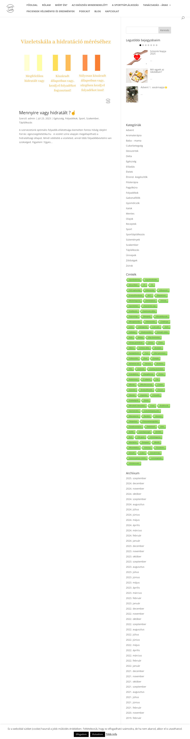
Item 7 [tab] (156, 45)
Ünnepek (131, 255)
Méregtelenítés (134, 322)
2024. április (133, 525)
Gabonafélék (133, 197)
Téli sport (140, 437)
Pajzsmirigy (133, 316)
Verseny (148, 364)
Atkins (131, 348)
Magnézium (161, 295)
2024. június (133, 514)
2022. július (132, 634)
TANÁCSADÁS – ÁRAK (155, 5)
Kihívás (163, 301)
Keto (131, 337)
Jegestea (143, 395)
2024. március (134, 530)
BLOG (97, 11)
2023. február (133, 598)
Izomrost (141, 369)
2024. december (135, 483)
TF (144, 285)
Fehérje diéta (144, 348)
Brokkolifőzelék (146, 390)
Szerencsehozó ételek (137, 458)
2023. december (135, 546)
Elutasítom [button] (97, 734)
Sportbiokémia (134, 280)
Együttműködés (151, 280)
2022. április (133, 650)
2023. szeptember (136, 561)
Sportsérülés (134, 411)
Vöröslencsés (134, 463)
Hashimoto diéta (149, 311)
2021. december (135, 671)
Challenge (164, 322)
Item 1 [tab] (140, 45)
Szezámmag (155, 453)
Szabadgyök (133, 400)
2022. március (134, 655)
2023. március (134, 592)
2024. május (133, 519)
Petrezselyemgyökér (150, 421)
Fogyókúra (131, 187)
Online (161, 374)
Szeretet (132, 390)
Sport (82, 118)
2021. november (135, 676)
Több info (111, 734)
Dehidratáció (150, 301)
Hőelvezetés (150, 322)
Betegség (146, 316)
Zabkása (132, 332)
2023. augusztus (135, 566)
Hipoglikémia (148, 374)
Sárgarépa (133, 421)
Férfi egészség (134, 290)
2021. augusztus (135, 691)
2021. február (133, 707)
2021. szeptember (136, 686)
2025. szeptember (136, 478)
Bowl (145, 358)
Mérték (157, 442)
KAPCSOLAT (112, 11)
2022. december (135, 608)
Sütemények (133, 239)
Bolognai (145, 442)
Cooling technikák (156, 369)
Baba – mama (133, 140)
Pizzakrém (160, 448)
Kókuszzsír (163, 290)
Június (150, 343)
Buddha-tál (164, 406)
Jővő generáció (160, 353)
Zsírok (129, 265)
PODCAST (84, 11)
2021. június (133, 702)
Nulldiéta (160, 364)
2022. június (133, 639)
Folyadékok (71, 118)
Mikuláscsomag (146, 385)
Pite (130, 369)
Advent (130, 130)
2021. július (132, 697)
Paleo (161, 343)
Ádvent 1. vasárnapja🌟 (154, 87)
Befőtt (131, 432)
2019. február (133, 718)
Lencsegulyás (156, 458)
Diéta (129, 156)
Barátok (147, 416)
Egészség (59, 118)
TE (152, 285)
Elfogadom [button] (81, 734)
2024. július (132, 509)
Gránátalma (133, 374)
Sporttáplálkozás (135, 234)
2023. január (133, 603)
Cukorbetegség (134, 145)
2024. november (135, 488)
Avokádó (158, 348)
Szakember (92, 118)
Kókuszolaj (150, 290)
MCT (149, 295)
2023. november (135, 551)
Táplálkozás (25, 122)
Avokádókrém (134, 353)
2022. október (133, 619)
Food (152, 406)
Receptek (131, 223)
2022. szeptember (136, 624)
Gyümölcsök (133, 203)
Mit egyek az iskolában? (157, 70)
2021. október (133, 681)
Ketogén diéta (162, 332)
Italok (129, 208)
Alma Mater (133, 285)
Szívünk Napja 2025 (158, 52)
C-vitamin (146, 379)
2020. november (135, 712)
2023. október (133, 556)
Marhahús (133, 442)
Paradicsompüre (135, 427)
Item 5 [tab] (151, 45)
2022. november (135, 613)
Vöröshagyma (155, 437)
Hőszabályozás (162, 316)
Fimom (160, 390)
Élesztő (132, 453)
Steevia (132, 395)
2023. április (133, 587)
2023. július (132, 572)
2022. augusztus (135, 629)
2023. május (133, 582)
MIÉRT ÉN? (61, 5)
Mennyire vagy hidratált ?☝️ (47, 113)
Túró (146, 353)
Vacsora (158, 416)
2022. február (133, 660)
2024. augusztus (135, 504)
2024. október (133, 493)
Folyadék (156, 395)
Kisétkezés (133, 311)
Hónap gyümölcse (136, 343)
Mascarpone (133, 416)
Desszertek (132, 151)
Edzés (146, 400)
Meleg (140, 337)
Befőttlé (158, 432)
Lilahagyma (142, 327)
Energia (156, 358)
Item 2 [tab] (143, 45)
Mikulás (132, 385)
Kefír (167, 327)
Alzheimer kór (134, 364)
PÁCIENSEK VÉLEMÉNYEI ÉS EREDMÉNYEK (51, 11)
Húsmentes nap (150, 306)
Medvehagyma (134, 301)
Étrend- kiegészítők (136, 177)
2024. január (133, 540)
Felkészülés (133, 358)
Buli (130, 437)
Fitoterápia (132, 182)
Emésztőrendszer (135, 295)
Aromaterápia (134, 135)
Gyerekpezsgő (144, 432)
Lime (131, 327)
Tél (157, 379)
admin (31, 118)
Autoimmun (133, 379)
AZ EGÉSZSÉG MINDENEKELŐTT (90, 5)
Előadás (130, 166)
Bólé (162, 427)
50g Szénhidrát (154, 337)
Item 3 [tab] (146, 45)
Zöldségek (131, 260)
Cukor (142, 453)
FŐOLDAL (32, 5)
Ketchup (147, 448)
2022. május (133, 645)
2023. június (133, 577)
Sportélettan (133, 306)
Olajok (129, 218)
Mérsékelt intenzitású (137, 406)
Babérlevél (151, 427)
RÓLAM (46, 5)
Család (160, 385)
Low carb (156, 327)
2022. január (133, 665)
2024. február (133, 535)
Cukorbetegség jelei (151, 411)
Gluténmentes (146, 332)
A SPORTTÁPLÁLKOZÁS (125, 5)
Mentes (130, 213)
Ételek (129, 171)
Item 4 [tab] (148, 45)
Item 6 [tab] (154, 45)
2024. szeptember (136, 499)
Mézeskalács (134, 448)
